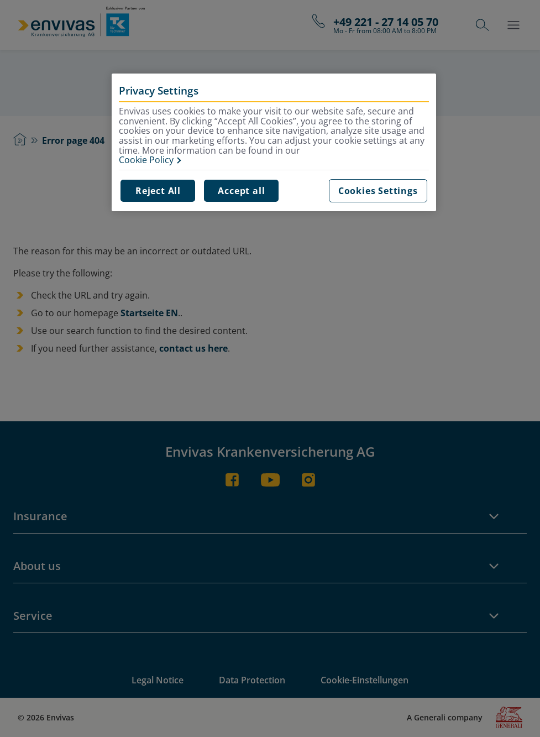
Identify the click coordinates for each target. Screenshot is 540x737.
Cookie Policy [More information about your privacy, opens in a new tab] (146, 160)
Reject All (158, 191)
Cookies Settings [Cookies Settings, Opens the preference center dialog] (378, 191)
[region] (274, 142)
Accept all (241, 191)
